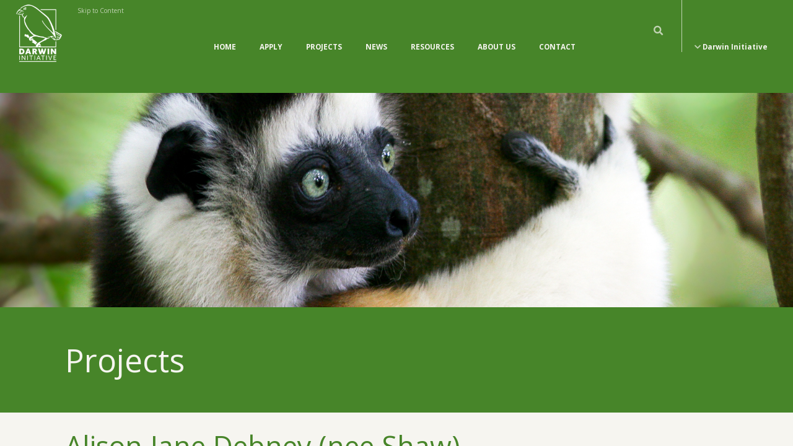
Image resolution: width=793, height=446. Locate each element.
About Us (496, 34)
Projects (324, 34)
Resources (432, 34)
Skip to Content (100, 10)
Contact (557, 34)
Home (225, 34)
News (376, 34)
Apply (271, 34)
